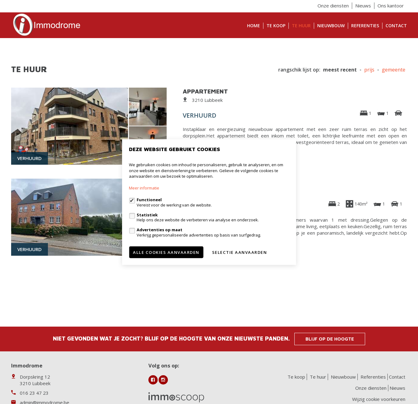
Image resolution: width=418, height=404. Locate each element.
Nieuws (363, 5)
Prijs (369, 70)
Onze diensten (333, 5)
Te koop (276, 25)
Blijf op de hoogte (329, 338)
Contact (396, 25)
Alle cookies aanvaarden (166, 252)
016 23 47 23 (34, 393)
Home (253, 25)
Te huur (301, 25)
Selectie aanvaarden (239, 252)
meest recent (340, 70)
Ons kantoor (390, 5)
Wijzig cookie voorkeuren (378, 399)
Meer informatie (144, 188)
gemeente (393, 70)
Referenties (365, 25)
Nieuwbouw (331, 25)
